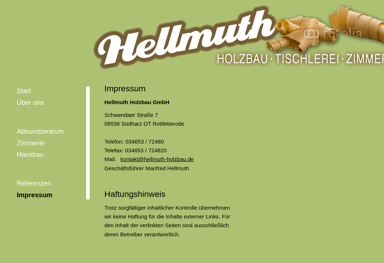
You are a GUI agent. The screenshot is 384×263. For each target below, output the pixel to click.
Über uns (30, 102)
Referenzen (34, 183)
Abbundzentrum (40, 131)
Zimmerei (31, 143)
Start (24, 91)
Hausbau (30, 154)
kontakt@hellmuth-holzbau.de (157, 159)
